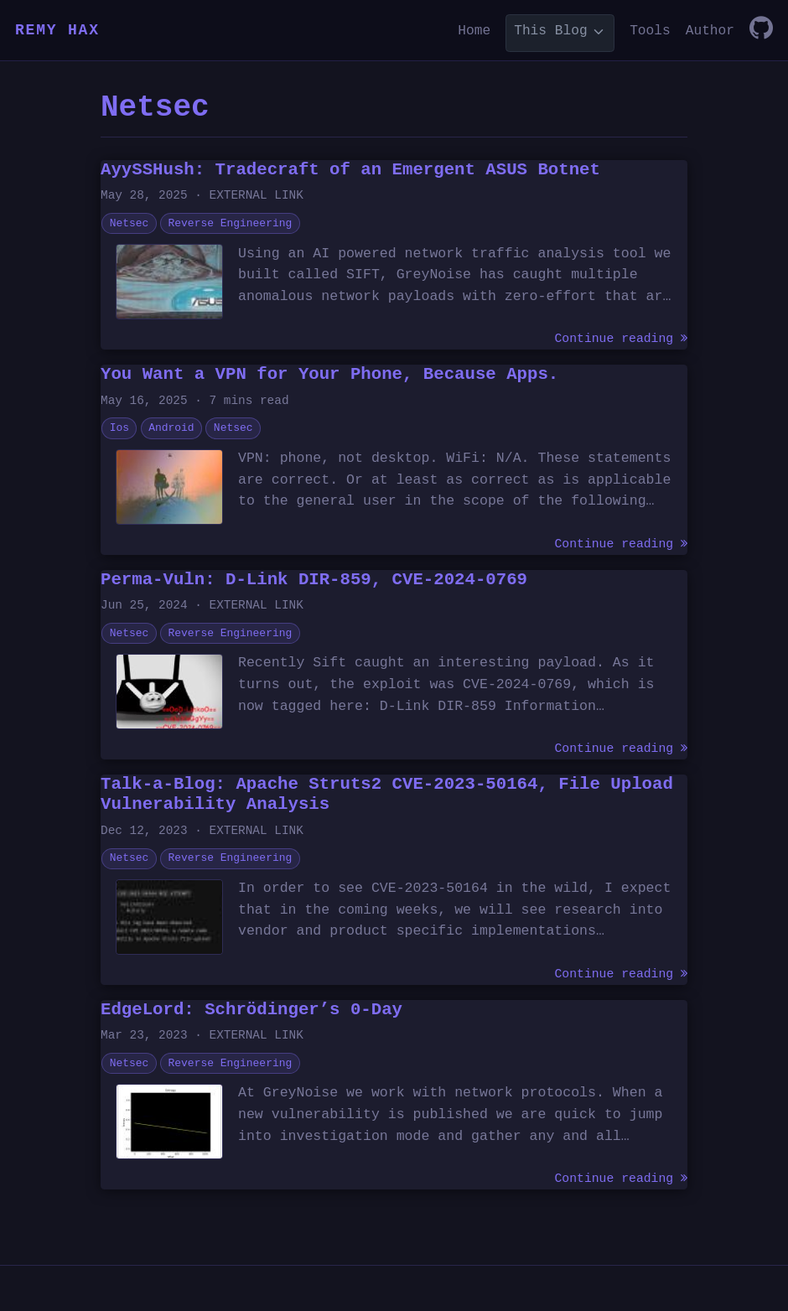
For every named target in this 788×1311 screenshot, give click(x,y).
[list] (559, 33)
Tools (650, 31)
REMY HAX (57, 30)
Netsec (129, 223)
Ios (119, 428)
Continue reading (621, 338)
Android (171, 428)
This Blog (550, 31)
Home (474, 31)
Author (710, 31)
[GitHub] (761, 30)
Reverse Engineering (230, 223)
